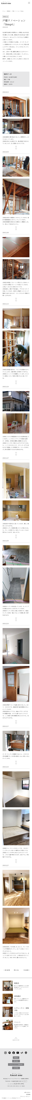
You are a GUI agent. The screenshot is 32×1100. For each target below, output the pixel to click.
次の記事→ (27, 970)
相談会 (16, 1058)
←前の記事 (6, 970)
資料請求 (16, 1061)
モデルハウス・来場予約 (16, 1064)
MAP (25, 1081)
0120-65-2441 (19, 1083)
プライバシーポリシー (25, 1096)
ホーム (4, 11)
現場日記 (8, 11)
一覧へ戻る (16, 970)
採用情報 (16, 1068)
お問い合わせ (27, 1092)
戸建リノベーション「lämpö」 (18, 11)
